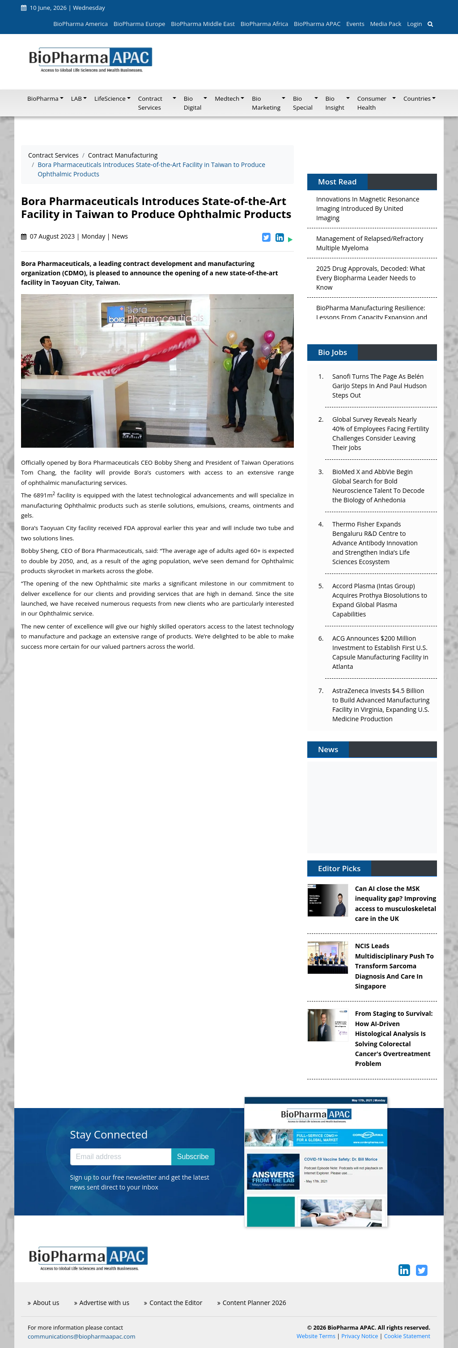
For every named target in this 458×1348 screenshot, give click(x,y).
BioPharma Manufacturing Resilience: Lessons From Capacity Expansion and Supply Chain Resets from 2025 (371, 319)
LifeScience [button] (110, 98)
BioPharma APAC (317, 24)
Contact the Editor (173, 1302)
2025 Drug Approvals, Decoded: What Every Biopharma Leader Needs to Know (370, 279)
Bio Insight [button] (335, 102)
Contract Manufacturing (122, 155)
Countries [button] (417, 98)
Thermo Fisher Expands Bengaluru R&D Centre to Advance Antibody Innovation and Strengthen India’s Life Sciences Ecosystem (375, 543)
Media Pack (385, 24)
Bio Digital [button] (193, 102)
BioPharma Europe (139, 24)
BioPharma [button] (43, 98)
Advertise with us (102, 1302)
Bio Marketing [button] (266, 102)
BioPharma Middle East (203, 24)
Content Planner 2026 (251, 1302)
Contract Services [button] (150, 102)
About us (43, 1302)
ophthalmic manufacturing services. (78, 483)
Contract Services (53, 155)
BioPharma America (80, 24)
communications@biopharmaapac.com (82, 1336)
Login (414, 24)
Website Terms (316, 1336)
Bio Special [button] (303, 102)
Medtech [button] (227, 98)
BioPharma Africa (264, 24)
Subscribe (193, 1156)
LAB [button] (76, 98)
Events (355, 24)
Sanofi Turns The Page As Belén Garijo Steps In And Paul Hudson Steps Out (379, 385)
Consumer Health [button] (371, 102)
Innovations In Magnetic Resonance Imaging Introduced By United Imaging (368, 210)
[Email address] (121, 1156)
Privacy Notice (359, 1336)
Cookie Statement (407, 1336)
